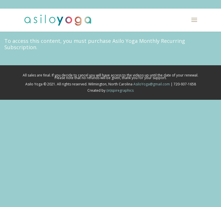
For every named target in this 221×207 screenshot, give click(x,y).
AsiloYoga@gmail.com (151, 84)
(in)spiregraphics (120, 90)
